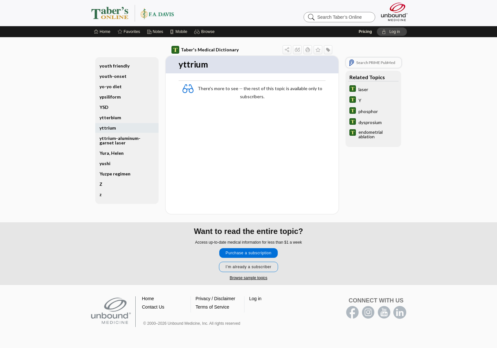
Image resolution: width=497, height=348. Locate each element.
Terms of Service (212, 307)
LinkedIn (399, 312)
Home (148, 298)
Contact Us (153, 307)
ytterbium (110, 117)
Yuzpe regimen (114, 173)
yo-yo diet (110, 86)
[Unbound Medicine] (394, 12)
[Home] (102, 31)
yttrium (107, 128)
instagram (368, 312)
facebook (352, 312)
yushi (104, 163)
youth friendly (114, 66)
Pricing (365, 31)
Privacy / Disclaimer (215, 298)
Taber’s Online (171, 13)
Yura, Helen (111, 153)
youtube (384, 312)
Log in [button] (255, 298)
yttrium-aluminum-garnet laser (119, 140)
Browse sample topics (248, 278)
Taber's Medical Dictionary (205, 50)
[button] (205, 31)
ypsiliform (110, 97)
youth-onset (113, 76)
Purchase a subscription (249, 253)
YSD (104, 107)
